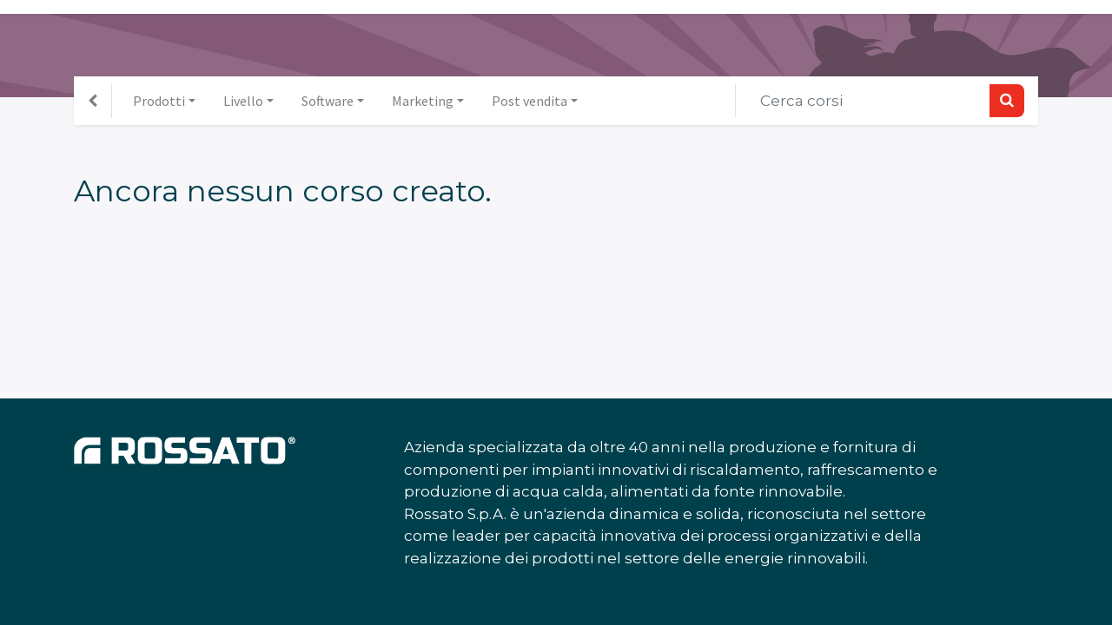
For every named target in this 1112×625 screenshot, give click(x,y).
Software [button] (327, 100)
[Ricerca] (1007, 100)
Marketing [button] (422, 100)
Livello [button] (243, 100)
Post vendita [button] (529, 100)
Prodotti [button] (159, 100)
